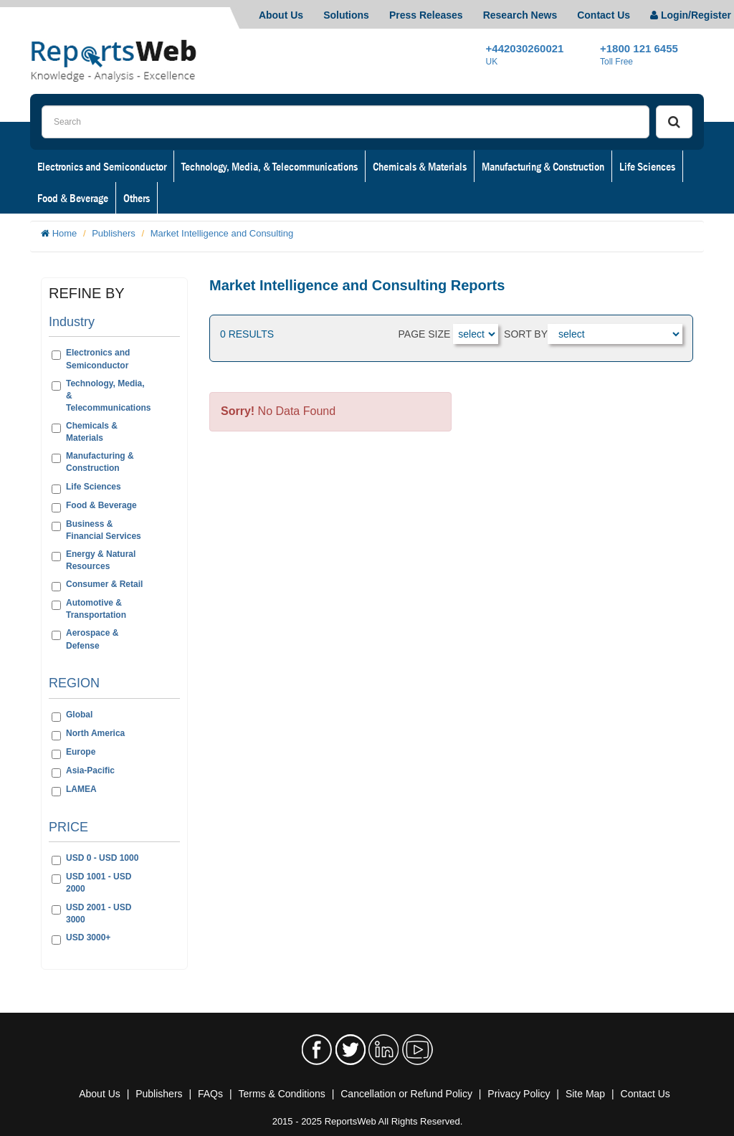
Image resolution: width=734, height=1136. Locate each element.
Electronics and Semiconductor (101, 166)
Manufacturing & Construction (543, 166)
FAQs (210, 1093)
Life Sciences (647, 166)
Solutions (346, 15)
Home (64, 233)
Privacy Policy (518, 1093)
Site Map (585, 1093)
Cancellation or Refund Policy (406, 1093)
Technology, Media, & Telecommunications (269, 166)
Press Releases (426, 15)
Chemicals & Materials (420, 166)
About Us (281, 15)
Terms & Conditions (281, 1093)
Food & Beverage (72, 197)
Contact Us (603, 15)
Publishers (113, 233)
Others (136, 197)
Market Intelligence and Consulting (222, 233)
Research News (520, 15)
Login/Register (690, 15)
